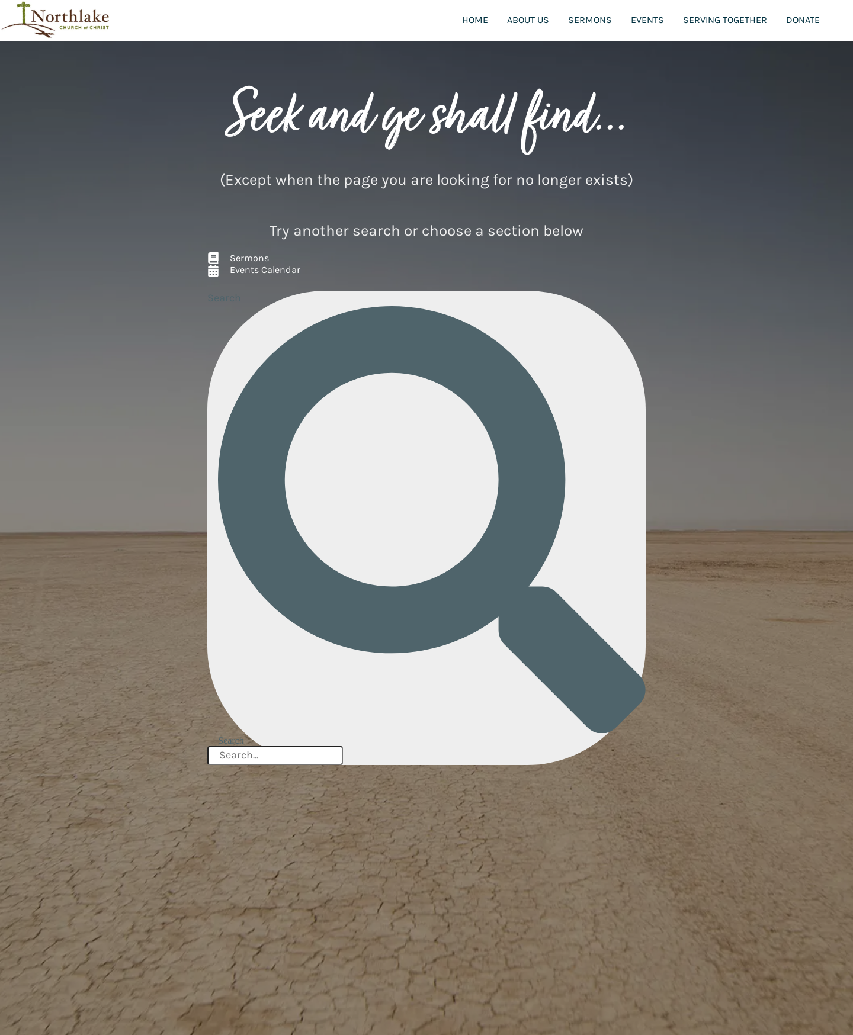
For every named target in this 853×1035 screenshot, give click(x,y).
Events (647, 19)
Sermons (590, 19)
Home (475, 19)
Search (224, 298)
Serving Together (725, 19)
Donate (803, 19)
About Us (528, 19)
